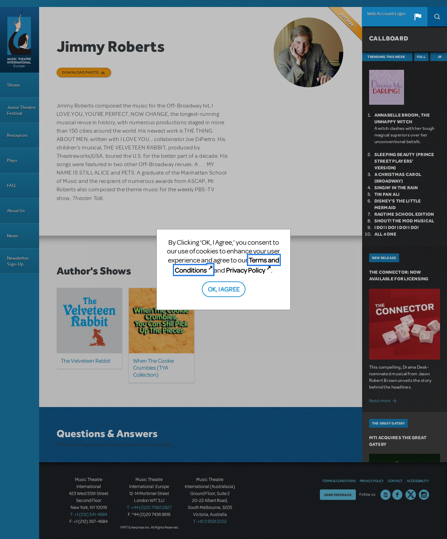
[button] (417, 17)
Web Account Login (386, 14)
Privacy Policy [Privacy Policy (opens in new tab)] (245, 270)
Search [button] (437, 17)
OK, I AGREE (224, 289)
